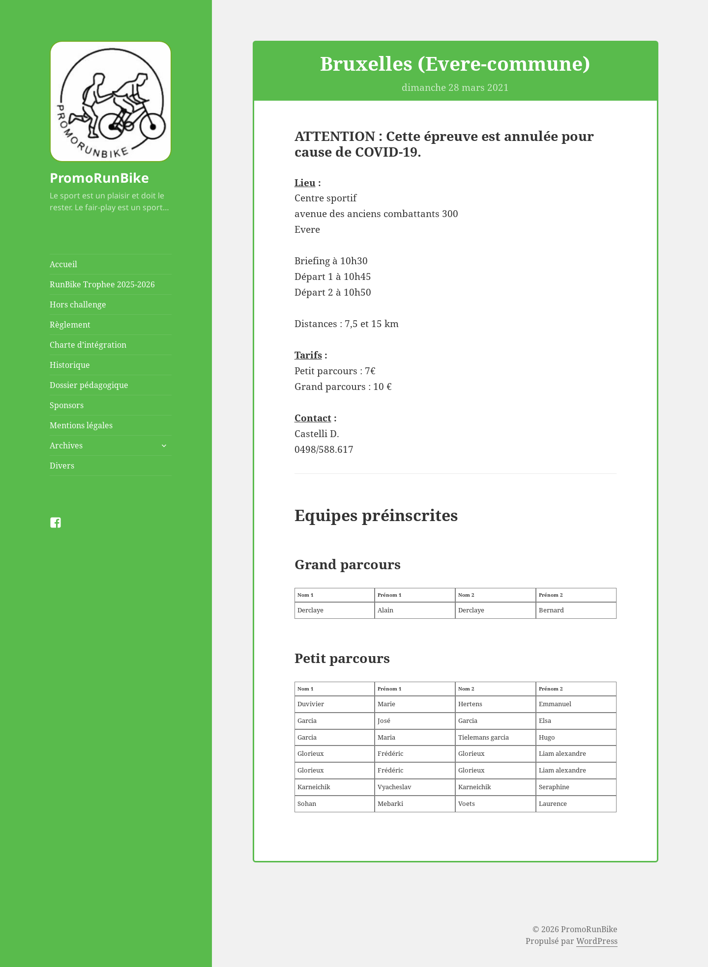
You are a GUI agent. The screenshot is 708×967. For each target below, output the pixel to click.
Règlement (70, 324)
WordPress (597, 941)
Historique (70, 364)
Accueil (63, 264)
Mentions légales (81, 425)
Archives (66, 445)
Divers (62, 465)
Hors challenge (78, 304)
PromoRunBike (99, 177)
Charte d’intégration (88, 344)
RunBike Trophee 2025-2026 (102, 284)
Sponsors (67, 405)
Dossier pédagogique (89, 385)
